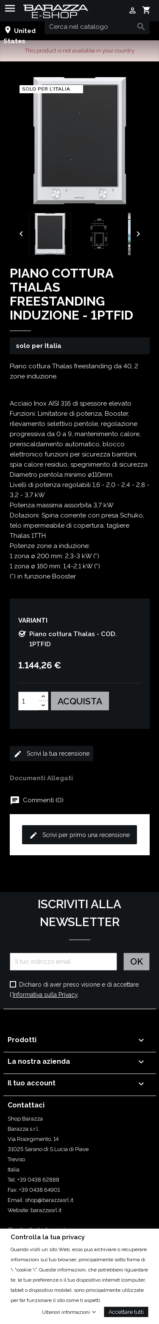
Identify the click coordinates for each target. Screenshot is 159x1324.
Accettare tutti (126, 1311)
